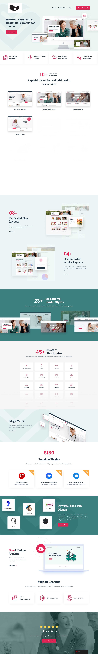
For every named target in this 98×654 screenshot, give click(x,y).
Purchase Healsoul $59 (83, 7)
